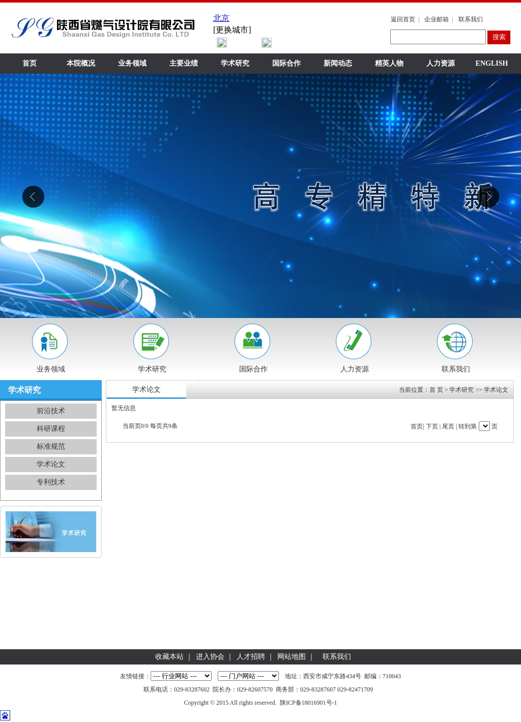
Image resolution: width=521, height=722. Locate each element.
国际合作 (286, 63)
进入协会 (210, 656)
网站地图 (291, 656)
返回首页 (403, 19)
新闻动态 (338, 63)
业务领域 (132, 63)
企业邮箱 (436, 19)
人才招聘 (251, 656)
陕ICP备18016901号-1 (308, 702)
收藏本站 (169, 656)
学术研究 (235, 63)
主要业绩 (183, 63)
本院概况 (81, 63)
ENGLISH (492, 63)
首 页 (436, 389)
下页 (432, 426)
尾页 (448, 426)
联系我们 (470, 19)
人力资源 (440, 63)
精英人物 (389, 63)
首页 (29, 63)
